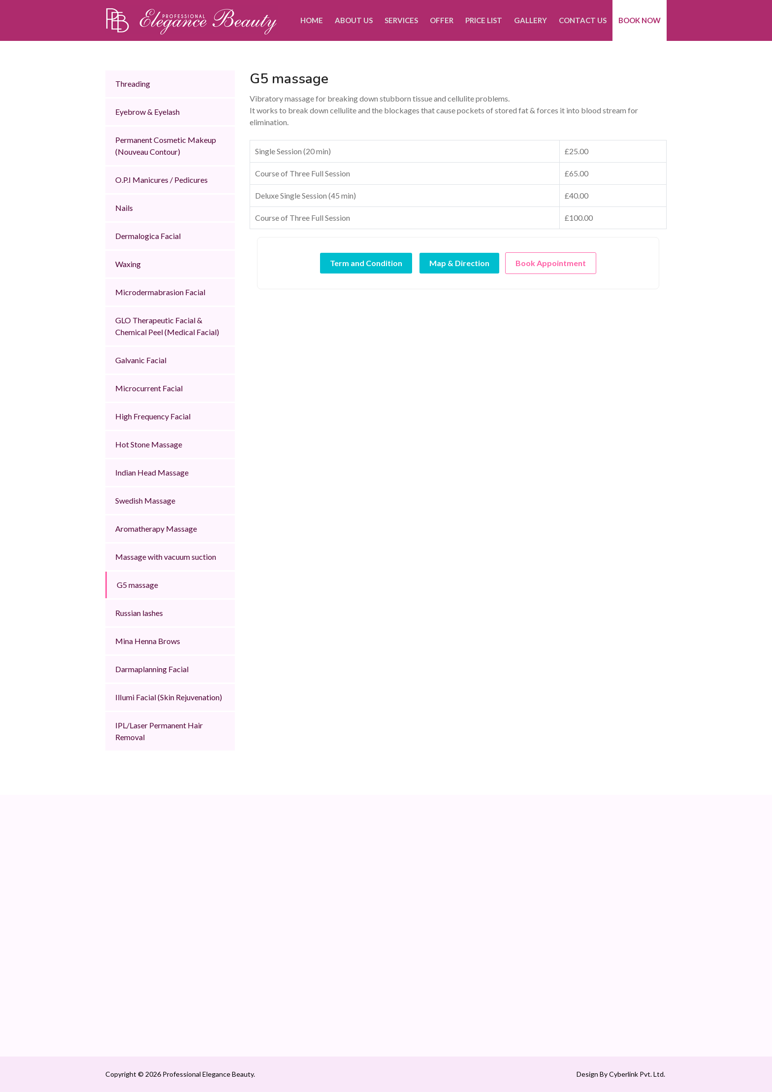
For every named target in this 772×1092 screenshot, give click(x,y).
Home (311, 20)
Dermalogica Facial (148, 235)
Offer (441, 20)
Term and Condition (366, 263)
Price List (483, 20)
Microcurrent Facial (149, 388)
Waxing (128, 264)
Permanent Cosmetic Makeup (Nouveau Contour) (165, 145)
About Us (354, 20)
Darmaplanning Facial (152, 669)
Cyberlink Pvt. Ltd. (636, 1074)
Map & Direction (459, 263)
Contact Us (583, 20)
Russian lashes (139, 612)
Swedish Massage (145, 500)
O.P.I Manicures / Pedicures (161, 179)
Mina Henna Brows (147, 641)
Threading (132, 83)
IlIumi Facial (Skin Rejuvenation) (168, 697)
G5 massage (137, 584)
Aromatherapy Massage (156, 528)
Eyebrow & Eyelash (147, 111)
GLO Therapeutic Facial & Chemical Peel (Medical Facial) (167, 326)
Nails (124, 207)
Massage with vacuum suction (165, 556)
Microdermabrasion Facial (160, 292)
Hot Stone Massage (148, 444)
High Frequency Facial (153, 416)
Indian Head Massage (152, 472)
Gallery (530, 20)
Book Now (639, 20)
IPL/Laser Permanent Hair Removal (159, 731)
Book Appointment (550, 263)
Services (401, 20)
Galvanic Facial (140, 360)
